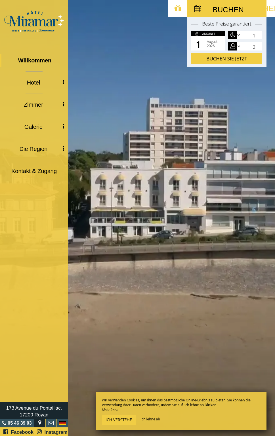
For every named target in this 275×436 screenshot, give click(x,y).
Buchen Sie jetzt (226, 58)
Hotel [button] (45, 82)
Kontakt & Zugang (34, 171)
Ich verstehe (119, 419)
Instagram (52, 432)
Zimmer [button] (44, 105)
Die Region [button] (42, 149)
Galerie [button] (44, 127)
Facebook (18, 432)
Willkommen (35, 60)
